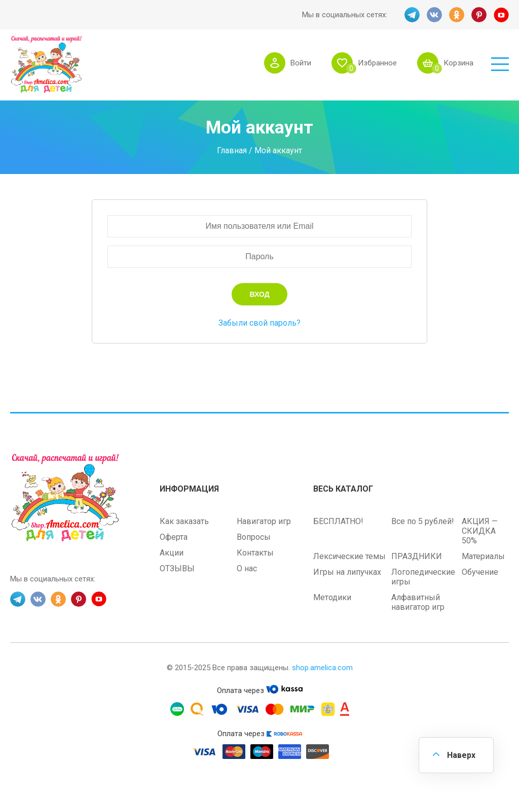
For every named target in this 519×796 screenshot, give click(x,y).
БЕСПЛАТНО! (338, 521)
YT (501, 14)
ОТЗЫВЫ (177, 568)
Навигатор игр (264, 521)
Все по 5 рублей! (422, 521)
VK (434, 14)
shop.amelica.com (322, 667)
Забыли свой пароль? (259, 323)
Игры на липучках (347, 572)
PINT (479, 14)
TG (412, 14)
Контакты (255, 553)
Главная (232, 150)
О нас (247, 568)
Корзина (458, 62)
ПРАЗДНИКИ (416, 556)
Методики (332, 597)
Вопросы (254, 537)
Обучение (480, 572)
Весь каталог (343, 489)
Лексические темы (349, 556)
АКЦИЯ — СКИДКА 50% (480, 530)
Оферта (174, 537)
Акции (171, 553)
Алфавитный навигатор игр (417, 602)
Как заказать (184, 521)
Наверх (461, 755)
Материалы (483, 556)
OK (456, 14)
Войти (300, 62)
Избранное (377, 62)
